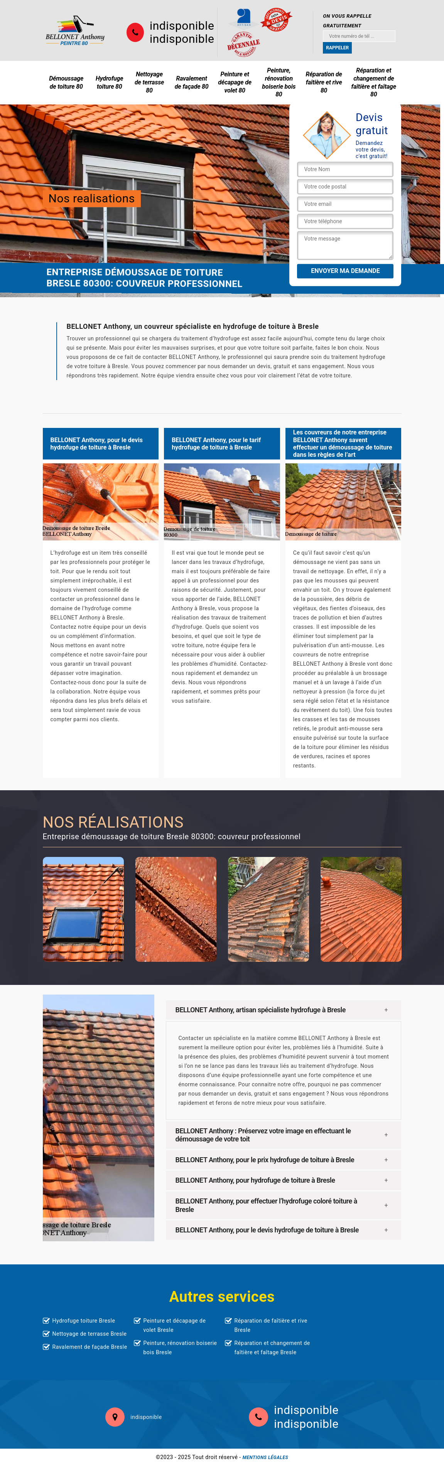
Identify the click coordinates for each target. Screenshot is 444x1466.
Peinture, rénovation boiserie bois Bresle (180, 1347)
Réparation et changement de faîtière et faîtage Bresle (272, 1347)
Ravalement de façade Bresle (89, 1347)
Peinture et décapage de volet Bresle (174, 1325)
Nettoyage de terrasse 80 (149, 82)
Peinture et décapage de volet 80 (235, 82)
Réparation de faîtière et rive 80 (324, 82)
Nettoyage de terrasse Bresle (89, 1334)
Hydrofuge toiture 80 (109, 82)
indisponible (182, 25)
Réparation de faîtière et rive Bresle (271, 1325)
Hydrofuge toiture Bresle (83, 1321)
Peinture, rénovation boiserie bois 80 (278, 82)
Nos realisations (92, 198)
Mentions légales (265, 1457)
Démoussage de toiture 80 (66, 82)
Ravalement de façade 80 (192, 82)
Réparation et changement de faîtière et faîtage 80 (373, 82)
